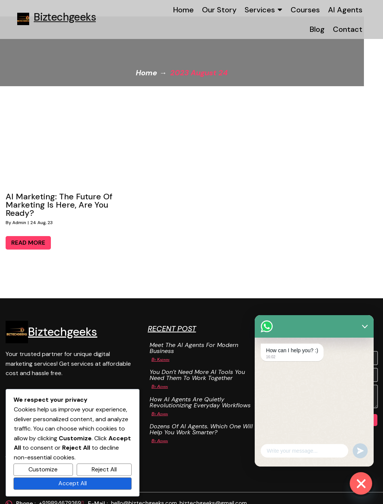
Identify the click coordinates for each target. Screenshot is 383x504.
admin (19, 221)
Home (156, 71)
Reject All (104, 469)
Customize (43, 469)
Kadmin (132, 358)
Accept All (72, 483)
